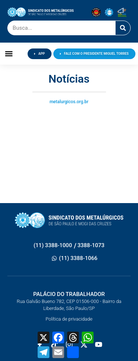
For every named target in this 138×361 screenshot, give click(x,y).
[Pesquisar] (123, 28)
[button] (9, 54)
